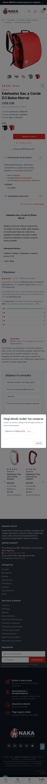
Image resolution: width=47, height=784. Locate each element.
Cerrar (38, 443)
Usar (29, 431)
